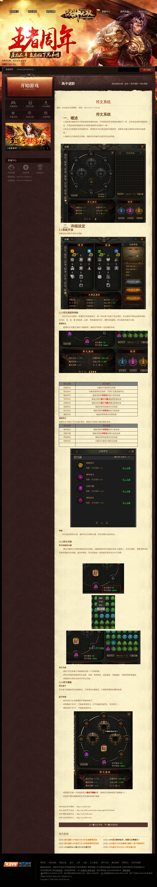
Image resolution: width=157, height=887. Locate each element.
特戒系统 (114, 825)
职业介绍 (30, 117)
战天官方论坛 (68, 810)
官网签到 (13, 106)
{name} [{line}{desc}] (25, 69)
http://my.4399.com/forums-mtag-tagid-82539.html (96, 810)
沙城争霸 (46, 117)
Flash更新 (46, 106)
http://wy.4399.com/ (84, 818)
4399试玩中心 (68, 818)
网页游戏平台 (68, 814)
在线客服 (11, 173)
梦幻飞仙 (105, 862)
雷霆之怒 (63, 862)
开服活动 (13, 117)
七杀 (78, 862)
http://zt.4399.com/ (84, 807)
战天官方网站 (68, 807)
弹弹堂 (43, 862)
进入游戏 (147, 70)
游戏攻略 (51, 12)
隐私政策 (126, 870)
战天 (78, 13)
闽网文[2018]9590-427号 (51, 873)
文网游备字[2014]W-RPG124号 (114, 873)
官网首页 (14, 12)
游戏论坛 (143, 12)
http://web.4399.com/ (85, 814)
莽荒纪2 (125, 862)
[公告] (75, 847)
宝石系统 (98, 825)
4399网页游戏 (17, 864)
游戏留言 (40, 173)
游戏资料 (32, 12)
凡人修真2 (94, 862)
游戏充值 (124, 12)
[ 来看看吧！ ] (17, 148)
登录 (22, 61)
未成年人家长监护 (88, 870)
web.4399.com (63, 879)
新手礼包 (30, 106)
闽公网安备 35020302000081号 (109, 870)
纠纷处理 (59, 870)
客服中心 (106, 12)
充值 (10, 64)
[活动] (78, 840)
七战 (85, 862)
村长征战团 (136, 862)
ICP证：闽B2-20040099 (89, 873)
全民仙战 (52, 862)
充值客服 (25, 173)
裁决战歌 (115, 862)
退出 (14, 64)
